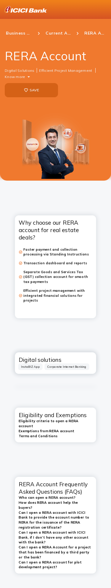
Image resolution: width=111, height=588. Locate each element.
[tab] (30, 366)
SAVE (31, 90)
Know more (15, 76)
